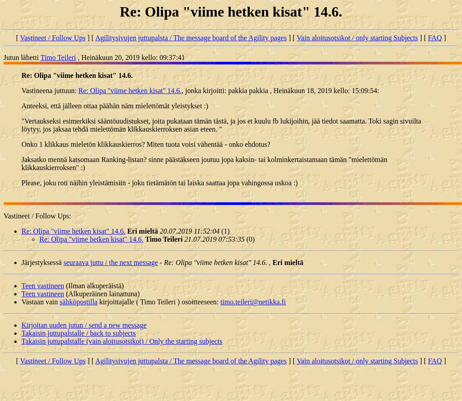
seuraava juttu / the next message (111, 262)
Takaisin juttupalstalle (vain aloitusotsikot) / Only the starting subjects (121, 341)
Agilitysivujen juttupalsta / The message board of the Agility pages (191, 38)
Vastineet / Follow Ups (53, 38)
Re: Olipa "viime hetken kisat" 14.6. (73, 231)
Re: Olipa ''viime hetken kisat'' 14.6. (130, 90)
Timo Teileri (58, 57)
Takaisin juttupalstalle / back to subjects (78, 333)
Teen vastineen (42, 286)
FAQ (435, 38)
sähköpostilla (78, 302)
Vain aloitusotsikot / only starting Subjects (357, 38)
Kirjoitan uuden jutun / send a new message (84, 325)
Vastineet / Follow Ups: (37, 216)
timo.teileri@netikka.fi (253, 302)
